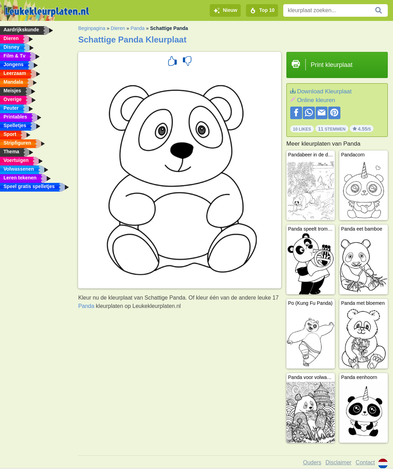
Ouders (312, 462)
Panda (138, 28)
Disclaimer (338, 462)
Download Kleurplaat (324, 91)
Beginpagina (91, 28)
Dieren (118, 28)
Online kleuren (316, 100)
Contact (365, 462)
